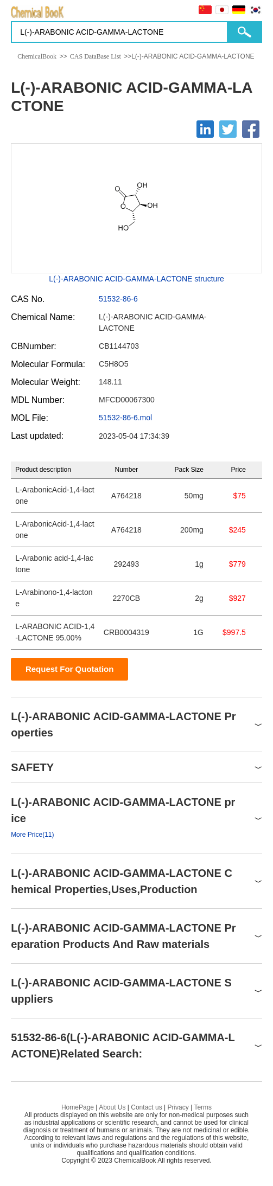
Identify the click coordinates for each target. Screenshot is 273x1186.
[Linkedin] (205, 129)
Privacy (177, 1107)
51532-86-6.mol (125, 417)
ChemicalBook (36, 56)
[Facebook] (250, 129)
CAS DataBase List (95, 56)
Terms (203, 1107)
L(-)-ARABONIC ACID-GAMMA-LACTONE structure (136, 278)
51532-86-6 (118, 298)
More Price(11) (32, 834)
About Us (112, 1107)
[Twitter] (228, 129)
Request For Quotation (70, 669)
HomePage (77, 1107)
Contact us (146, 1107)
